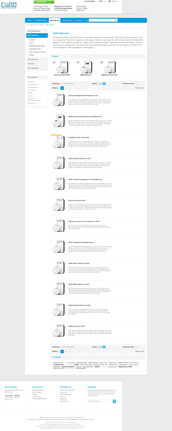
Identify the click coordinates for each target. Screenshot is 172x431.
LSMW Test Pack (123, 363)
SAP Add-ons (33, 35)
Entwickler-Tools (35, 49)
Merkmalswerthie (70, 368)
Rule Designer (71, 362)
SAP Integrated (81, 368)
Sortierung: (56, 83)
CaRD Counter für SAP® (76, 326)
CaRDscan (79, 366)
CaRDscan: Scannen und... (109, 75)
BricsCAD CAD (98, 365)
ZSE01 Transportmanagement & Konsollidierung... (85, 179)
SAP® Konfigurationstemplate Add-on (81, 242)
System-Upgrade (133, 364)
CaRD (76, 365)
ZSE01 (97, 367)
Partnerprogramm (33, 87)
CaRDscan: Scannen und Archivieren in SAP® (84, 221)
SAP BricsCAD (33, 59)
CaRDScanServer (113, 364)
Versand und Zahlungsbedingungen (34, 99)
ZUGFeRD (56, 367)
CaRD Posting (93, 363)
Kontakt (30, 93)
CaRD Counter (103, 362)
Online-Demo (41, 2)
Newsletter (63, 399)
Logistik (32, 40)
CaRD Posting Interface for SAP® (79, 158)
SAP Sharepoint (33, 68)
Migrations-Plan (125, 367)
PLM (31, 43)
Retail (31, 55)
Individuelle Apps (33, 84)
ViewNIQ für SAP (58, 362)
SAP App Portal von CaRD (35, 25)
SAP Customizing (86, 365)
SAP (65, 362)
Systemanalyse (68, 367)
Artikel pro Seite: (128, 83)
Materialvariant (88, 367)
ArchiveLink (58, 365)
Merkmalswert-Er (59, 368)
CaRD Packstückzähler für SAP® (79, 305)
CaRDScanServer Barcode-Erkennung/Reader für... (85, 116)
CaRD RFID (104, 366)
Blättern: (55, 88)
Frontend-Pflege (81, 363)
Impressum (31, 81)
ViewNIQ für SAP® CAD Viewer (78, 137)
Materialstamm (134, 362)
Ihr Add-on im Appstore (67, 390)
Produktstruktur (112, 362)
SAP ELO (31, 64)
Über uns (30, 96)
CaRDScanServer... (86, 75)
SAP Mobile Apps (34, 31)
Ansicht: (94, 83)
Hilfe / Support (32, 90)
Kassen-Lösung (69, 364)
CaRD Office (123, 365)
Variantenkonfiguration (37, 46)
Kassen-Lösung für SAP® (62, 75)
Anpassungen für (113, 366)
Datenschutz (31, 103)
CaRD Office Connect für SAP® (79, 263)
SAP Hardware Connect (38, 52)
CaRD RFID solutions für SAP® (78, 284)
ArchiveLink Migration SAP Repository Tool (83, 95)
